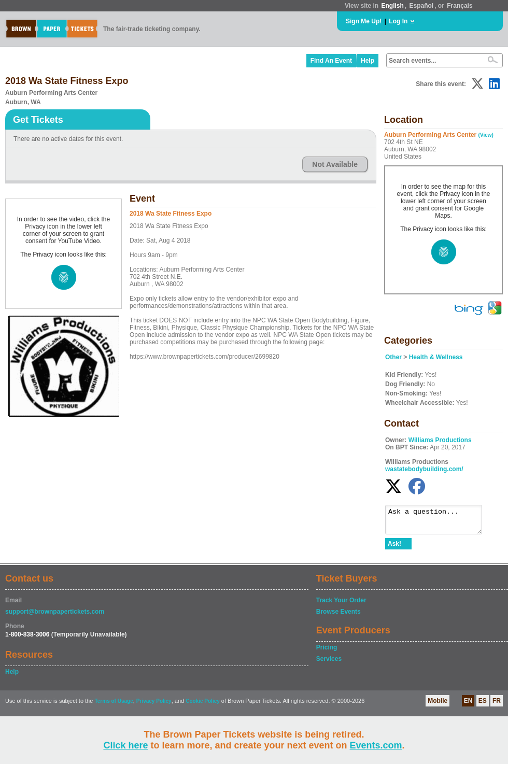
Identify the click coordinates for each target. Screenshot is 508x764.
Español (422, 5)
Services (329, 663)
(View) (485, 135)
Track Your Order (341, 605)
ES (482, 705)
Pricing (326, 652)
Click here (125, 745)
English (392, 5)
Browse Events (338, 616)
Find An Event (331, 60)
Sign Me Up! (364, 21)
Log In (398, 21)
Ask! (394, 548)
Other (393, 357)
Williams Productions (440, 440)
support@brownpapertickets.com (54, 616)
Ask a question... (438, 522)
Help (367, 60)
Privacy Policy (154, 706)
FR (496, 705)
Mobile (437, 705)
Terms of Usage (113, 706)
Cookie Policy (203, 706)
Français (459, 5)
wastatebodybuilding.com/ (424, 469)
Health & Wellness (436, 357)
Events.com (376, 745)
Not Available (335, 164)
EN (468, 705)
